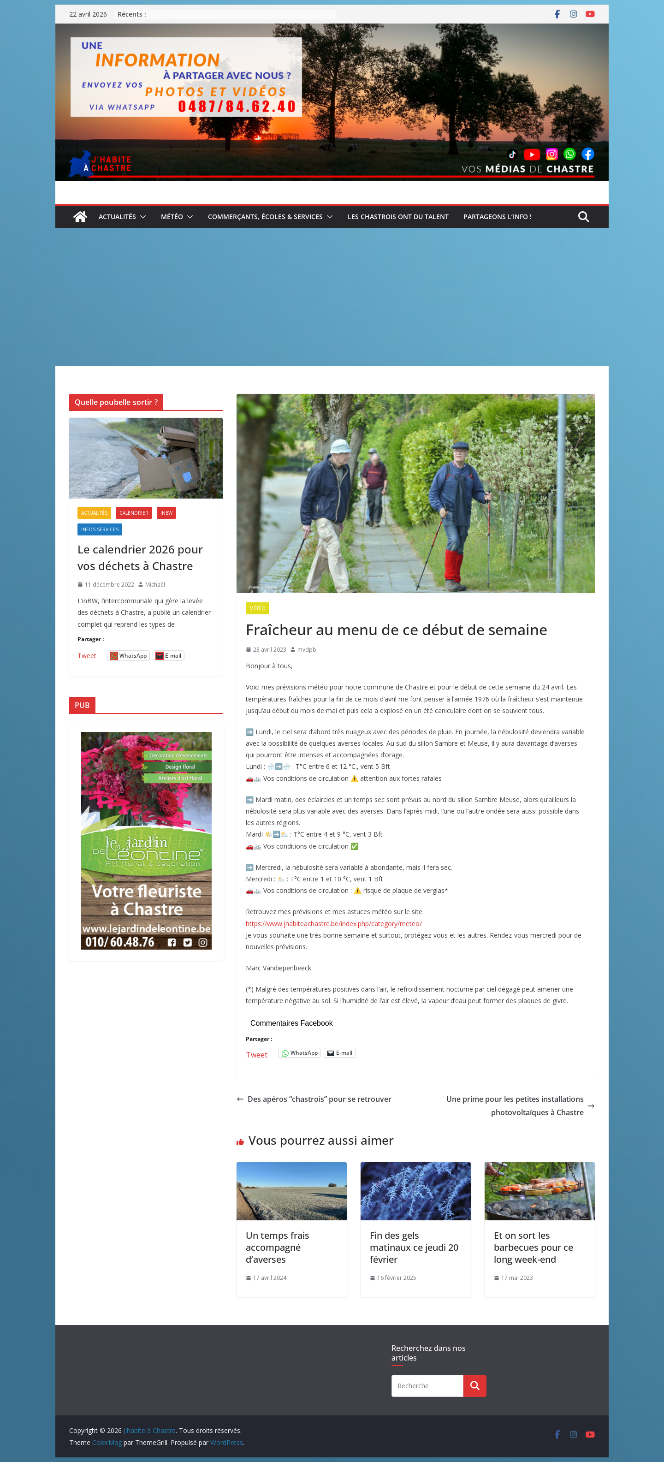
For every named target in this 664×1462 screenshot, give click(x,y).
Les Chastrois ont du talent (398, 216)
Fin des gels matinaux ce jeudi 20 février (414, 1247)
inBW (166, 513)
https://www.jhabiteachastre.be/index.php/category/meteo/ (334, 923)
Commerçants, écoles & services (265, 216)
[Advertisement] (332, 297)
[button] (141, 216)
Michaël (155, 584)
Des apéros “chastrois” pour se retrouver (314, 1099)
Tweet (256, 1053)
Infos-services (100, 529)
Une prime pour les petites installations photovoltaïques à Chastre (520, 1105)
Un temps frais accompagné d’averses (277, 1247)
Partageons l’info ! (497, 216)
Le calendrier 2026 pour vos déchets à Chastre (140, 557)
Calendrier (133, 513)
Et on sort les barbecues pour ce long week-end (533, 1247)
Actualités (117, 216)
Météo (172, 216)
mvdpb (306, 650)
